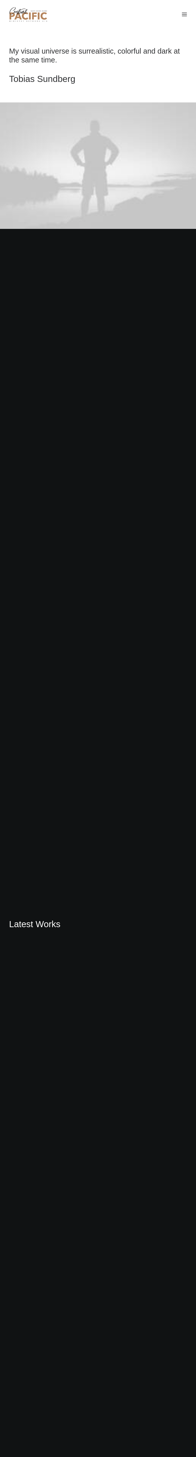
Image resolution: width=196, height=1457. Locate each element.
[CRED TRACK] (28, 14)
